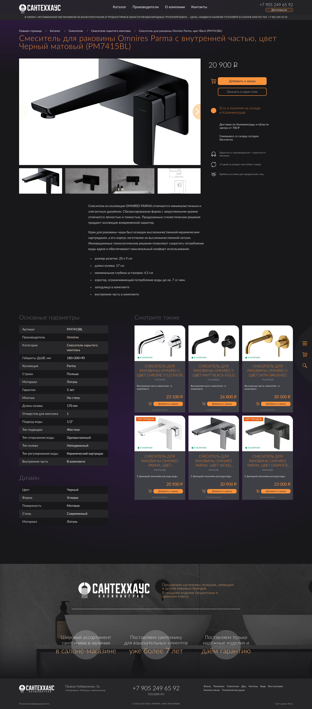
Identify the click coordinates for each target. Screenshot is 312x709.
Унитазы (253, 686)
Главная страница (30, 31)
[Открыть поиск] (304, 365)
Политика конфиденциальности (34, 704)
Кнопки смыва (212, 690)
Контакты (199, 7)
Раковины (219, 686)
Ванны (207, 686)
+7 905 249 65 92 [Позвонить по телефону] (276, 5)
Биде (263, 686)
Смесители (76, 31)
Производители (146, 7)
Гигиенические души (233, 690)
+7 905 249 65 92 (156, 688)
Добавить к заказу (242, 81)
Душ (243, 686)
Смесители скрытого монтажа (111, 31)
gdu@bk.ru (156, 694)
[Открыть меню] (304, 343)
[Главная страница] (39, 9)
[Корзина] (304, 354)
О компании (175, 7)
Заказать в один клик (242, 91)
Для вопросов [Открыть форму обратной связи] (279, 10)
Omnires (73, 337)
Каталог (119, 7)
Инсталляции (275, 686)
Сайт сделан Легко (284, 704)
